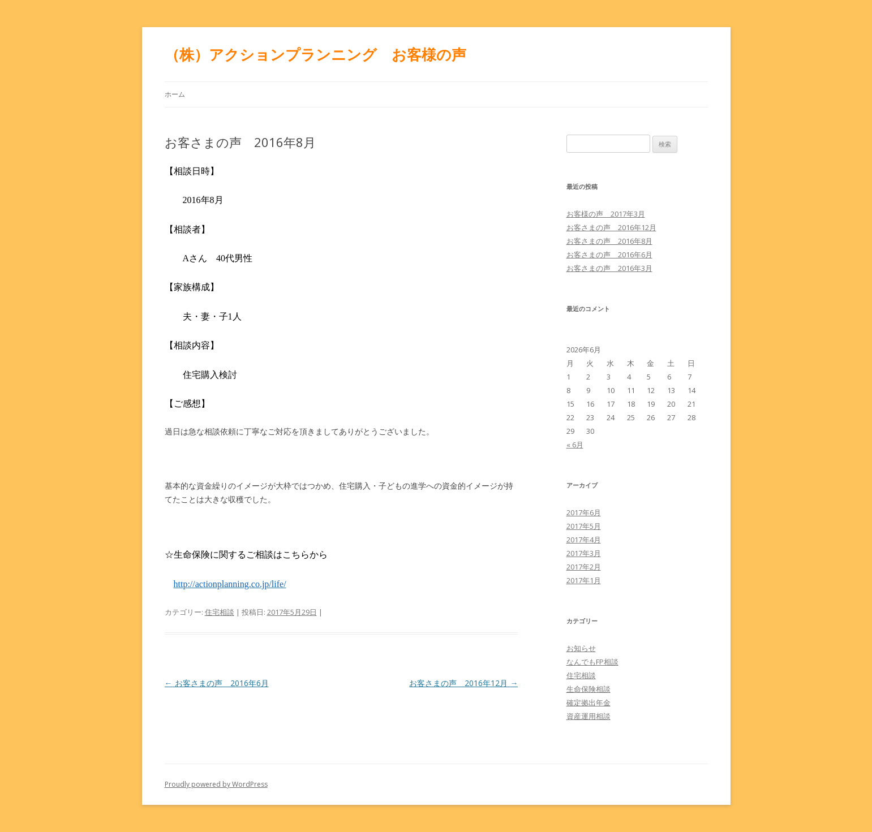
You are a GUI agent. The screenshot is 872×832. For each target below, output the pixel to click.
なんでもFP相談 (592, 662)
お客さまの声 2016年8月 (609, 241)
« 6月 (574, 444)
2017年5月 (583, 526)
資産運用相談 (588, 716)
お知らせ (581, 648)
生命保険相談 (588, 689)
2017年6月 (583, 512)
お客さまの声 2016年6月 (217, 683)
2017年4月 (583, 539)
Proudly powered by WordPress (216, 784)
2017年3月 (583, 553)
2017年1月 (583, 580)
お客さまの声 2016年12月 (463, 683)
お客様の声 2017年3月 (605, 214)
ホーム (175, 94)
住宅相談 (219, 612)
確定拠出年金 (588, 702)
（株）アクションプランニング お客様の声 (315, 54)
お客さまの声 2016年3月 (609, 268)
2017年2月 (583, 567)
